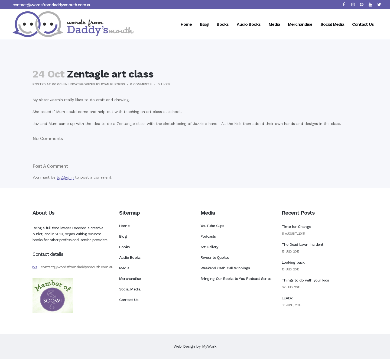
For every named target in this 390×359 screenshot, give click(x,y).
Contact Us (128, 299)
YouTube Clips (212, 226)
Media (124, 268)
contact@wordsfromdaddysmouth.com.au (51, 4)
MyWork (209, 346)
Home (124, 226)
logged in (65, 177)
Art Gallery (209, 247)
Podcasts (208, 236)
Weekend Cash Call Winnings (225, 268)
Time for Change (296, 226)
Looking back (293, 262)
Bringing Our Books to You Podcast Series (235, 278)
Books (124, 247)
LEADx (287, 298)
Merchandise (130, 278)
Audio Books (129, 257)
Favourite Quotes (214, 257)
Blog (123, 236)
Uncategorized (82, 84)
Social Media (129, 289)
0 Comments (141, 84)
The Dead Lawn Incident (302, 244)
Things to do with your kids (305, 280)
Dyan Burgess (113, 84)
